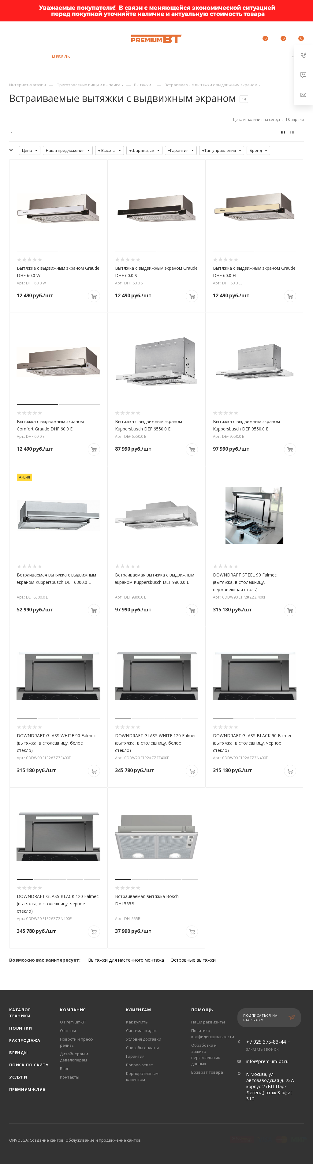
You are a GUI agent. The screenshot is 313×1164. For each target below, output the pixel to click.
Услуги (18, 1077)
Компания (73, 1009)
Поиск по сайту (29, 1065)
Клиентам (138, 1009)
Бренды (18, 1052)
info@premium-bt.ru (267, 1061)
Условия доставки (143, 1039)
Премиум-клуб (27, 1089)
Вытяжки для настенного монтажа (126, 960)
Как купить (137, 1022)
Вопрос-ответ (139, 1065)
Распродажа (24, 1040)
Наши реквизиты (208, 1022)
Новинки (20, 1028)
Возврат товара (207, 1072)
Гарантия (135, 1056)
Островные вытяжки (193, 960)
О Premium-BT (73, 1022)
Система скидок (141, 1030)
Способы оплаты (142, 1047)
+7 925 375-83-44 (56, 35)
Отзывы (68, 1030)
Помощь (202, 1009)
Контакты (69, 1077)
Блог (64, 1068)
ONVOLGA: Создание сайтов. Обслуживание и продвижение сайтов (75, 1140)
